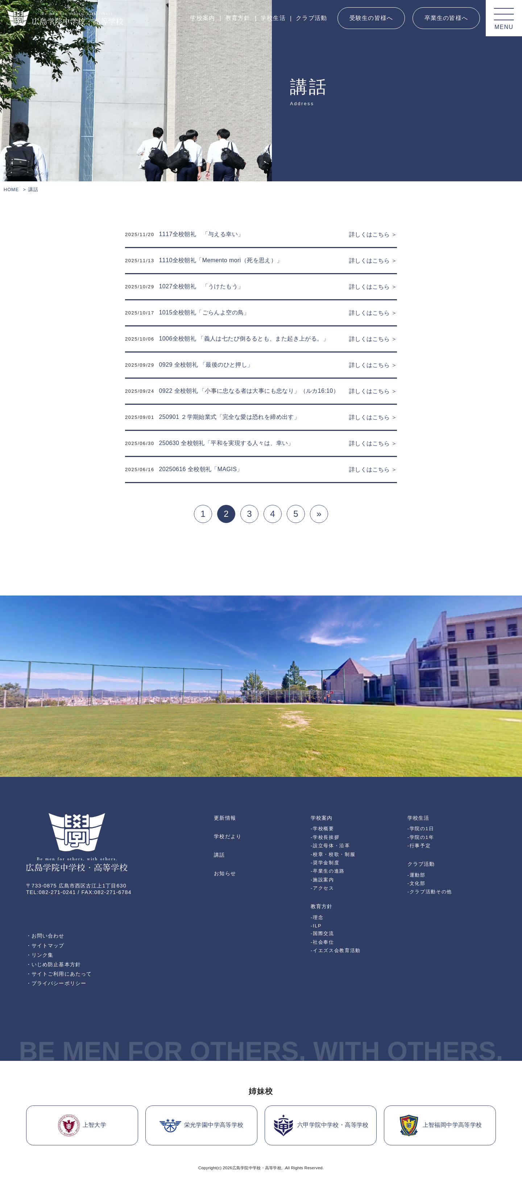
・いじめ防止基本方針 (53, 964)
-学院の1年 (420, 837)
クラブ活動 (311, 18)
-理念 (317, 917)
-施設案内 (322, 879)
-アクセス (322, 888)
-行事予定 (419, 845)
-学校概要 (322, 828)
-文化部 (416, 883)
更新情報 (225, 818)
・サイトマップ (45, 945)
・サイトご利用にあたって (59, 974)
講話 (219, 855)
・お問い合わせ (45, 936)
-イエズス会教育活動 (336, 950)
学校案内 (202, 18)
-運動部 (416, 875)
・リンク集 (39, 955)
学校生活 (273, 18)
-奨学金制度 (325, 862)
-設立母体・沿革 (330, 845)
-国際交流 (322, 933)
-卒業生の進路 (328, 871)
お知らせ (225, 873)
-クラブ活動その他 (429, 891)
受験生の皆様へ (371, 18)
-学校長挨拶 (325, 837)
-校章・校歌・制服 (333, 854)
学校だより (227, 836)
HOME (11, 189)
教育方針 (237, 18)
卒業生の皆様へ (446, 18)
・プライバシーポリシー (56, 983)
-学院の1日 (420, 828)
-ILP (316, 925)
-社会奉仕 (322, 942)
